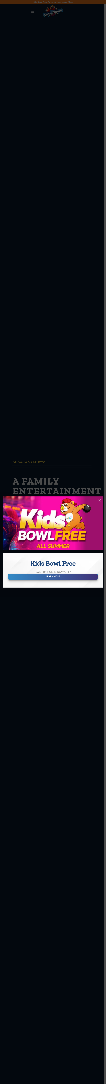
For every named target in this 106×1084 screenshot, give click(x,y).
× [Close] (99, 500)
